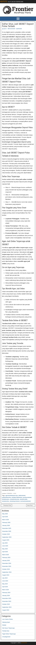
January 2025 (6, 560)
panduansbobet (27, 497)
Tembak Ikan (5, 631)
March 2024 (5, 589)
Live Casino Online (7, 619)
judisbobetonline (6, 497)
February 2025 (6, 557)
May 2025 (5, 549)
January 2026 (6, 525)
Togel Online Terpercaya (9, 634)
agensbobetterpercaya (11, 495)
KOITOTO (3, 1)
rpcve (5, 28)
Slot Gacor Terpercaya (8, 628)
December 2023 (6, 598)
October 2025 (6, 534)
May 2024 (5, 584)
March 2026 (5, 519)
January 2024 (6, 595)
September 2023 (6, 607)
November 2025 (6, 531)
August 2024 (5, 575)
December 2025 (6, 528)
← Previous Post (6, 505)
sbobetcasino (5, 499)
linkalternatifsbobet (17, 497)
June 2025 (5, 546)
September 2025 (6, 537)
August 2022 (5, 610)
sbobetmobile (23, 499)
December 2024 (6, 563)
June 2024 (5, 581)
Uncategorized (6, 636)
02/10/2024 (12, 28)
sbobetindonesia (14, 499)
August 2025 (5, 540)
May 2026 (5, 513)
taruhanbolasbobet (25, 501)
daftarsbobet (21, 495)
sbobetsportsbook (15, 501)
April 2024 (5, 586)
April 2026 (5, 516)
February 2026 (6, 522)
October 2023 (6, 604)
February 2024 (6, 592)
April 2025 (5, 551)
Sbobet (20, 28)
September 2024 (6, 572)
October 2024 (6, 569)
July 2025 (5, 543)
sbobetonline (5, 501)
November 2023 (6, 601)
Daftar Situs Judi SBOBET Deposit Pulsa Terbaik (18, 25)
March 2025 (5, 554)
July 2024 (5, 578)
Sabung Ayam (6, 622)
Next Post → (30, 505)
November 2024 (6, 566)
